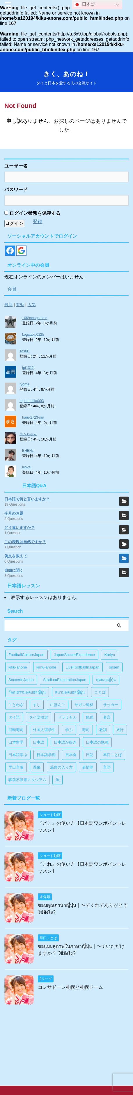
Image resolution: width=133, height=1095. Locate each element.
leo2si (26, 467)
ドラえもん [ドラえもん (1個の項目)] (67, 717)
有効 (20, 304)
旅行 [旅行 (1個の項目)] (120, 730)
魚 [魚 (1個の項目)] (57, 780)
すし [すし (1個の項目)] (36, 705)
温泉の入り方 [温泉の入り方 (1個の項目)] (61, 767)
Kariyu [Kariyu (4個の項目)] (109, 655)
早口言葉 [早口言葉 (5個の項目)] (16, 767)
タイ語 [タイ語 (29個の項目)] (14, 717)
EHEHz (27, 451)
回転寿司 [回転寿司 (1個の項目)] (16, 730)
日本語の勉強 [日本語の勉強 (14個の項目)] (97, 742)
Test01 (24, 351)
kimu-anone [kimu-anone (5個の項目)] (46, 667)
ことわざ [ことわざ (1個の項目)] (16, 705)
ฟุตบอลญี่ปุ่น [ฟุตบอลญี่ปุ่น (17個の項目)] (106, 680)
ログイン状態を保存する (32, 213)
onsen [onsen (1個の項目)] (114, 667)
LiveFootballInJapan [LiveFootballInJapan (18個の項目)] (82, 667)
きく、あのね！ (66, 74)
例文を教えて (15, 556)
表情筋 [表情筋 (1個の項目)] (87, 767)
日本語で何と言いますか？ (27, 499)
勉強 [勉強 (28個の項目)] (89, 717)
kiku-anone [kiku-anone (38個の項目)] (17, 667)
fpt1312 (28, 368)
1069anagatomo (34, 318)
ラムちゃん (28, 434)
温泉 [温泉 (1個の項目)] (36, 767)
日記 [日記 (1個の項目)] (89, 755)
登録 (37, 221)
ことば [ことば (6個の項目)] (100, 692)
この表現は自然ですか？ (25, 542)
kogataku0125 (33, 335)
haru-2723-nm (33, 417)
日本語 (85, 4)
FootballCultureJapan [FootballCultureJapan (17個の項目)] (26, 655)
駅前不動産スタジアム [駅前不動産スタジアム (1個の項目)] (27, 780)
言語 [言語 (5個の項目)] (107, 767)
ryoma (24, 384)
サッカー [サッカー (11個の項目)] (110, 705)
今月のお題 (13, 513)
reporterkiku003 (31, 401)
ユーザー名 (16, 165)
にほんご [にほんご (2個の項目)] (57, 705)
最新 (8, 304)
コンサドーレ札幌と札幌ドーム (70, 987)
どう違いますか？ (19, 527)
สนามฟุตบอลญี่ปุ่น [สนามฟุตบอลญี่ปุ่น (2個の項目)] (70, 692)
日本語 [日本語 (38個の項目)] (38, 742)
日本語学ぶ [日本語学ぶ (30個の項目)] (17, 755)
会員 (12, 289)
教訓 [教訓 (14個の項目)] (103, 730)
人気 (32, 304)
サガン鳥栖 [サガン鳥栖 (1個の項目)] (84, 705)
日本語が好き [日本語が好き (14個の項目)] (65, 742)
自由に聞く (13, 570)
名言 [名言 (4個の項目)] (107, 717)
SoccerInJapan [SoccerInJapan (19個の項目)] (21, 680)
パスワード (16, 189)
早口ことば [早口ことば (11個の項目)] (112, 755)
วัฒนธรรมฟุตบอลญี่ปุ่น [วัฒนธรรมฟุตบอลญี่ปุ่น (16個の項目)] (27, 692)
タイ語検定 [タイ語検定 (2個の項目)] (38, 717)
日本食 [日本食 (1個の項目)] (71, 755)
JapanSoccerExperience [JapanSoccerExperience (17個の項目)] (74, 655)
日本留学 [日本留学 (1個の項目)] (16, 742)
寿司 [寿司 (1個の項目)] (86, 730)
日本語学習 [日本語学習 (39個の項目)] (46, 755)
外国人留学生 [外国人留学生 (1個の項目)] (44, 730)
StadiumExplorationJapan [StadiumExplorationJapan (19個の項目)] (64, 680)
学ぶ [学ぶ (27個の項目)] (69, 730)
